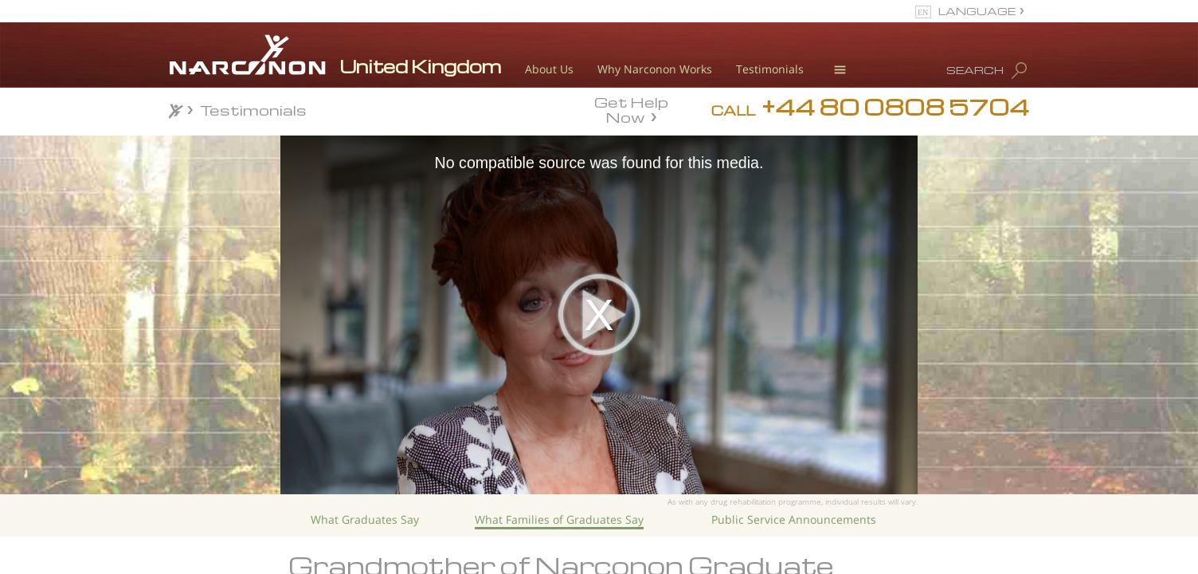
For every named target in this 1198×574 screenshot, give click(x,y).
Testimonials (770, 69)
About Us (549, 69)
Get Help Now (631, 108)
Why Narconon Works (654, 69)
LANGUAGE (977, 11)
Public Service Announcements (793, 519)
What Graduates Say (365, 519)
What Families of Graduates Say (559, 519)
